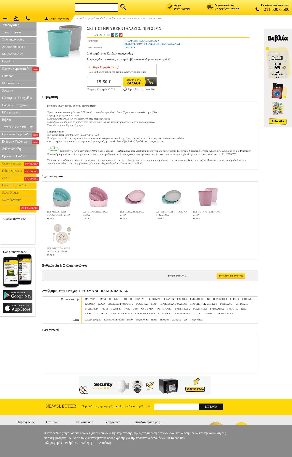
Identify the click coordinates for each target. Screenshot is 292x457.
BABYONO (91, 299)
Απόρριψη (87, 442)
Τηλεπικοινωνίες (13, 39)
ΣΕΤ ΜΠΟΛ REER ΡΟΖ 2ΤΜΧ (95, 213)
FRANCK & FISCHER (175, 299)
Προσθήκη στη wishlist (139, 89)
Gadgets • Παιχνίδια (15, 105)
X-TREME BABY (224, 313)
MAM (154, 303)
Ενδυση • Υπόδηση (19, 142)
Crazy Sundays (19, 164)
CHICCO (127, 299)
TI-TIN (196, 313)
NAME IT (116, 308)
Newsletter (61, 406)
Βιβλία (6, 119)
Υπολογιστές (10, 25)
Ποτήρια (164, 319)
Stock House (10, 192)
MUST (105, 308)
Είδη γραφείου (11, 112)
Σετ (185, 319)
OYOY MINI (147, 308)
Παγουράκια (142, 319)
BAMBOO (105, 299)
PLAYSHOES (200, 308)
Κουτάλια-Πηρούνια (114, 319)
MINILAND (226, 303)
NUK (127, 308)
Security (7, 90)
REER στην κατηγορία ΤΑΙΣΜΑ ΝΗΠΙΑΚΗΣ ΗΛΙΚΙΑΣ (152, 43)
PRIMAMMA (217, 308)
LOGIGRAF (142, 303)
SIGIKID (89, 313)
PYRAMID (232, 308)
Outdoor (7, 76)
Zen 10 (19, 178)
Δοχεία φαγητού (93, 319)
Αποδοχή (105, 442)
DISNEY (139, 299)
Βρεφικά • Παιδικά (14, 156)
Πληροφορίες (53, 442)
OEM (135, 308)
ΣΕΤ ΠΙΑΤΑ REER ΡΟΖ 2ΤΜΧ (132, 213)
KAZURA (90, 303)
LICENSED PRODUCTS (120, 303)
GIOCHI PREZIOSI (217, 299)
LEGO (101, 303)
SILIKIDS (102, 313)
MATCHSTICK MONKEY (203, 303)
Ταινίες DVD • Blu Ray (17, 127)
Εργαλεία (8, 61)
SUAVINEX (164, 313)
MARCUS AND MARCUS (173, 303)
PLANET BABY (182, 308)
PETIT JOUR (164, 308)
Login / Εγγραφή (56, 18)
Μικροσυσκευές (12, 54)
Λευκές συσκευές (13, 46)
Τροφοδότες (196, 319)
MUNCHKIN (92, 308)
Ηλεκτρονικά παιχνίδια (17, 97)
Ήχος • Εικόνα (11, 32)
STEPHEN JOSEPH (145, 313)
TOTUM (207, 313)
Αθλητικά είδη (11, 149)
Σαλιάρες (176, 319)
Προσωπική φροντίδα (19, 134)
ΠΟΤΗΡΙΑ (130, 47)
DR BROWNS (154, 299)
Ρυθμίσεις (71, 442)
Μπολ (130, 319)
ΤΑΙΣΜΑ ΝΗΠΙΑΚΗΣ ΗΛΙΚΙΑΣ (141, 40)
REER (244, 308)
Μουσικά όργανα (13, 83)
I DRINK (234, 299)
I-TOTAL (246, 299)
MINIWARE (241, 303)
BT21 (116, 299)
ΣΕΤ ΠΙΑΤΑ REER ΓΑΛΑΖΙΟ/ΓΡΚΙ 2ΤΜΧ (171, 213)
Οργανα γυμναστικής (19, 69)
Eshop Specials (19, 171)
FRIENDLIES (197, 299)
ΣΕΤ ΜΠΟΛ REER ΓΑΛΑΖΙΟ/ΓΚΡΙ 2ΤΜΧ (58, 213)
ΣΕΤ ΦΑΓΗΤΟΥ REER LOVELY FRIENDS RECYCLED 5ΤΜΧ (58, 250)
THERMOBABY (181, 313)
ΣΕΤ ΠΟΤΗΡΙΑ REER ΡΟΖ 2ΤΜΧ (206, 213)
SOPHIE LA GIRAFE (121, 313)
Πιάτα (154, 319)
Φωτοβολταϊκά (11, 200)
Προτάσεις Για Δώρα (15, 185)
